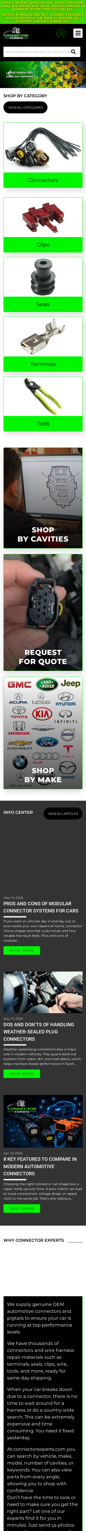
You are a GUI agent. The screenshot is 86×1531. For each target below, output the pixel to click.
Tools (43, 423)
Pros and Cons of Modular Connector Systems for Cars (40, 907)
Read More (22, 950)
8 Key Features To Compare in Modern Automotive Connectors (40, 1166)
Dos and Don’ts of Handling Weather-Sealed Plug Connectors (38, 1032)
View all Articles (63, 813)
